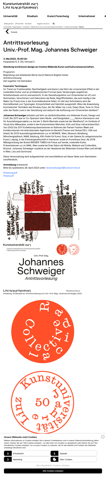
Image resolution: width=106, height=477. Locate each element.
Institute (26, 27)
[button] (27, 453)
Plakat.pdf (8, 176)
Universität (7, 27)
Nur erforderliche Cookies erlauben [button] (53, 465)
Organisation (16, 27)
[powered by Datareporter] (103, 438)
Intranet (28, 24)
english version (43, 24)
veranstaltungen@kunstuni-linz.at (63, 168)
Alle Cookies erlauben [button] (53, 471)
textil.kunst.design (71, 27)
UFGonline (19, 24)
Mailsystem (9, 24)
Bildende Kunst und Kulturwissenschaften (47, 27)
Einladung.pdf (10, 173)
